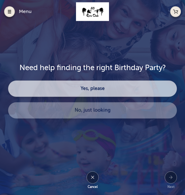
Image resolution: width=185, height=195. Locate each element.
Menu (25, 11)
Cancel (93, 187)
